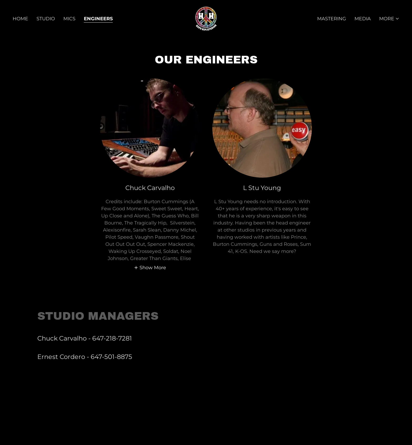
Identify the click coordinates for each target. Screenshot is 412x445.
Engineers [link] (98, 19)
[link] (206, 18)
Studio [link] (46, 19)
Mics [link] (69, 19)
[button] (389, 19)
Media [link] (362, 19)
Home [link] (20, 19)
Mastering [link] (331, 19)
